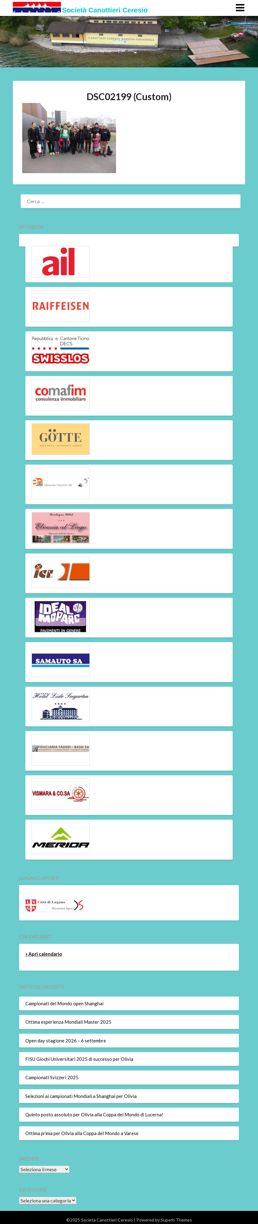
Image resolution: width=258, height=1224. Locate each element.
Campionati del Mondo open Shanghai (64, 1003)
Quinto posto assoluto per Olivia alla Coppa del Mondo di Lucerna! (94, 1114)
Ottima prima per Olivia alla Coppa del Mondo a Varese (82, 1133)
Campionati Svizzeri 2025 (51, 1077)
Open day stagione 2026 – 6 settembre (65, 1040)
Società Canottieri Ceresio (105, 10)
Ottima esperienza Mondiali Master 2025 (68, 1022)
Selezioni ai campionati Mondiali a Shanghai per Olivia (81, 1096)
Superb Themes (176, 1219)
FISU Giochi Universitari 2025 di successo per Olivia (79, 1059)
